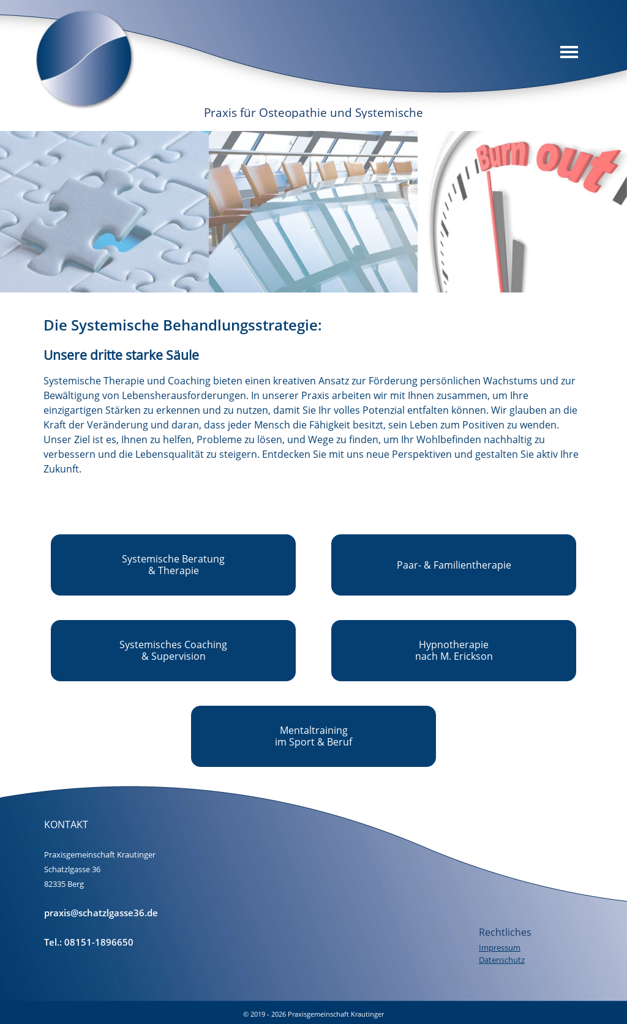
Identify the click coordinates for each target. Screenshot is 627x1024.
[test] (173, 565)
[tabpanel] (313, 395)
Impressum (499, 947)
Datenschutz (502, 959)
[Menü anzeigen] (569, 51)
